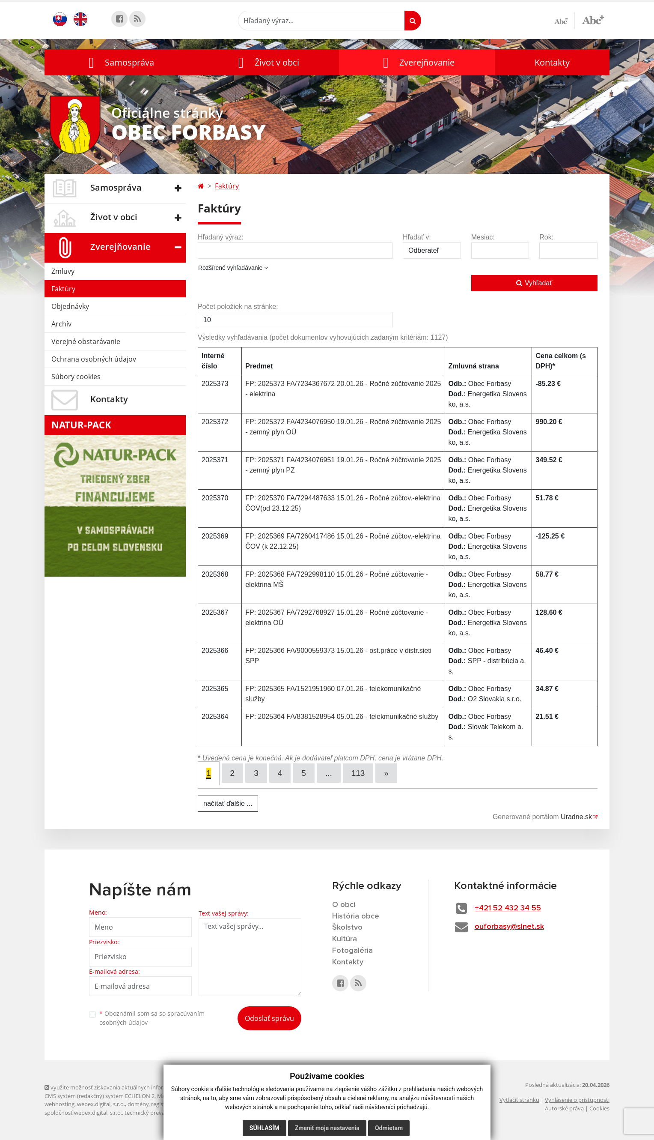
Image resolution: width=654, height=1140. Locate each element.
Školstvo (347, 927)
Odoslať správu (269, 1018)
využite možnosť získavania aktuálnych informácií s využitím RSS (129, 1087)
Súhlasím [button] (264, 1128)
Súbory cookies (76, 376)
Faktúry (63, 288)
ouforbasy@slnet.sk (509, 927)
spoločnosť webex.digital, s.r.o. (83, 1112)
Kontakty (552, 62)
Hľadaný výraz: (221, 237)
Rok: (546, 237)
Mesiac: (483, 237)
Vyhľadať (534, 283)
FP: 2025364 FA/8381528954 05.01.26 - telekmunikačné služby (341, 716)
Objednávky (70, 306)
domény (138, 1104)
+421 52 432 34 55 (508, 908)
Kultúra (344, 939)
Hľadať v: (417, 237)
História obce (355, 916)
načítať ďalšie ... (228, 803)
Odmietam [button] (389, 1128)
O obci (343, 905)
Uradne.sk (576, 816)
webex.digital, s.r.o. (101, 1104)
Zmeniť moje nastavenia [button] (327, 1128)
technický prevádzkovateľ (157, 1112)
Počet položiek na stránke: (238, 306)
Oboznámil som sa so (152, 1017)
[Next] (386, 773)
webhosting (59, 1104)
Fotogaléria (352, 950)
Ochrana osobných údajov (93, 359)
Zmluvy (62, 271)
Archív (61, 324)
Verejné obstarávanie (85, 341)
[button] (119, 62)
